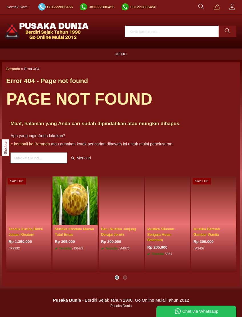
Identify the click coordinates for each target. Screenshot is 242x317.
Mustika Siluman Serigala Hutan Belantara (160, 234)
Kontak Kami (18, 7)
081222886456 (60, 7)
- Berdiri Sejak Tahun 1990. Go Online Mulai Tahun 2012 (121, 300)
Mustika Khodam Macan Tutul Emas (74, 232)
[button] (227, 31)
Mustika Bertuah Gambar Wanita (206, 232)
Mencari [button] (81, 158)
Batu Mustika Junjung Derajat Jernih (118, 232)
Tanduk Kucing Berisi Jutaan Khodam (26, 232)
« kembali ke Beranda (30, 144)
